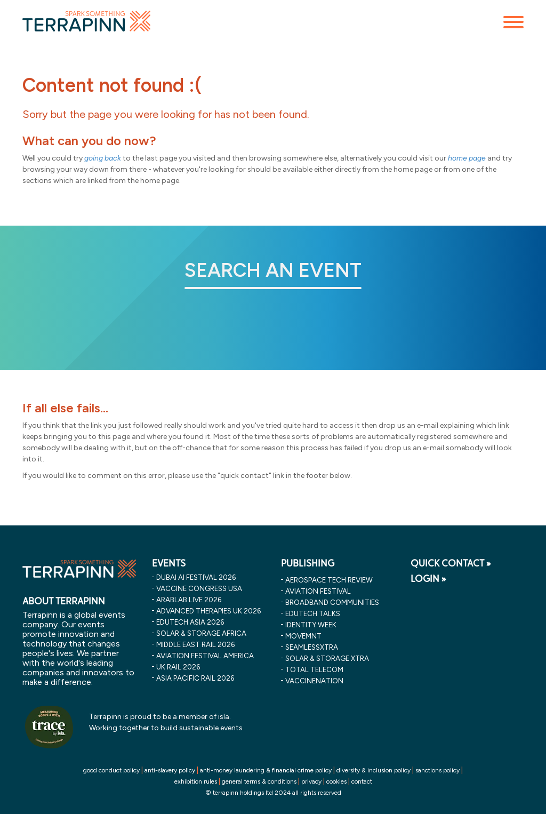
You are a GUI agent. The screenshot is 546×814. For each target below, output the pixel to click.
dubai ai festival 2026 (196, 577)
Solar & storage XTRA (327, 658)
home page (467, 158)
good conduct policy (111, 770)
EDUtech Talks (312, 613)
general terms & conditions (259, 781)
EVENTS (169, 563)
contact (361, 781)
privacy (311, 781)
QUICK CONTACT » (451, 563)
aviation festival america (205, 655)
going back (102, 158)
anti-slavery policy (169, 770)
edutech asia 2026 (190, 622)
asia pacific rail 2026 (195, 678)
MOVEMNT (303, 636)
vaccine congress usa (199, 588)
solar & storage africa (201, 633)
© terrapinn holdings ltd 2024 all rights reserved (273, 792)
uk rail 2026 (178, 667)
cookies (336, 781)
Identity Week (310, 624)
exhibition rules (195, 781)
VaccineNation (314, 680)
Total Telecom (314, 669)
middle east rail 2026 (195, 644)
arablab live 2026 (188, 599)
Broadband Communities (332, 602)
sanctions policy (437, 770)
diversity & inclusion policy (373, 770)
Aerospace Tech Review (329, 580)
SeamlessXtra (311, 647)
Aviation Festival (318, 591)
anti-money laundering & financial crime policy (266, 770)
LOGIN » (428, 579)
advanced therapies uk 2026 (208, 610)
